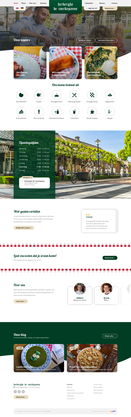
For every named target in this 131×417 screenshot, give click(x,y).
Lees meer (20, 301)
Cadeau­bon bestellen (105, 40)
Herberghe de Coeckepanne (34, 411)
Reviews (43, 3)
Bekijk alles (109, 336)
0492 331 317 (92, 8)
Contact (114, 3)
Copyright (47, 411)
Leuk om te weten (75, 393)
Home (16, 3)
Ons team (98, 387)
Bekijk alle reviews (23, 228)
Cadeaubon (89, 3)
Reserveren (109, 8)
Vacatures (98, 390)
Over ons (32, 3)
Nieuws (102, 3)
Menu (24, 3)
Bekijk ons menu (85, 40)
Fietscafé (98, 393)
